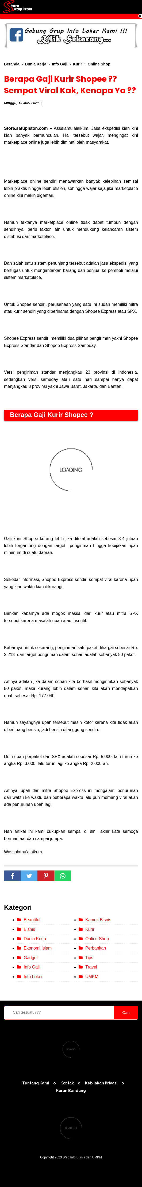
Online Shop (97, 938)
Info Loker (33, 976)
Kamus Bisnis (98, 919)
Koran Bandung (71, 1090)
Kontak (67, 1083)
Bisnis (29, 929)
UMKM (91, 976)
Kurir (89, 929)
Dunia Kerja (35, 938)
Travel (91, 967)
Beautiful (32, 919)
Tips (89, 957)
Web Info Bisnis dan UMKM (82, 1157)
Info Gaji (32, 967)
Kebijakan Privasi (101, 1083)
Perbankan (95, 948)
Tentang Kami (35, 1083)
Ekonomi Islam (38, 948)
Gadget (30, 957)
